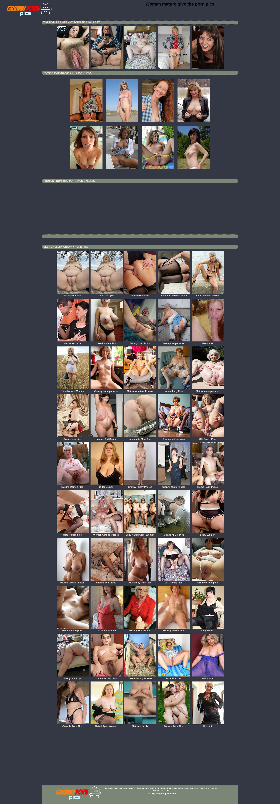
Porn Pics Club (174, 677)
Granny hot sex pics (174, 437)
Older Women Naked (208, 294)
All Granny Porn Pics (140, 581)
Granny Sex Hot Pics (107, 677)
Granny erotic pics (208, 581)
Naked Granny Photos (140, 677)
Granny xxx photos (140, 342)
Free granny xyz (73, 677)
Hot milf (208, 725)
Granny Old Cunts (107, 581)
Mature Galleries (140, 294)
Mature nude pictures (208, 390)
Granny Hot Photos (140, 629)
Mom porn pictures (174, 342)
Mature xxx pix (140, 725)
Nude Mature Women (73, 390)
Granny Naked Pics (174, 629)
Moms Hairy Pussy (208, 485)
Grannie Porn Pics (73, 725)
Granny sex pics (73, 437)
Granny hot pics (73, 294)
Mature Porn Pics (174, 725)
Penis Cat (208, 342)
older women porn (73, 629)
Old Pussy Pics (208, 437)
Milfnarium (208, 677)
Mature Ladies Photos (73, 581)
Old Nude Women (107, 629)
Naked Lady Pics (174, 390)
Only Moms (208, 629)
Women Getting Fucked (107, 533)
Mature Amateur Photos (140, 390)
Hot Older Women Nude (174, 294)
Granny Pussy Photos (140, 485)
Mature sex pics (107, 294)
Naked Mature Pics (107, 342)
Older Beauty (107, 485)
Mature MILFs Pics (174, 533)
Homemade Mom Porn (140, 437)
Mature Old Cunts (107, 437)
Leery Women (208, 533)
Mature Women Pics (73, 485)
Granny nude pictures (107, 390)
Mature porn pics (73, 533)
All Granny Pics (174, 581)
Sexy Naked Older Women (140, 533)
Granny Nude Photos (174, 485)
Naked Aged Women (107, 725)
